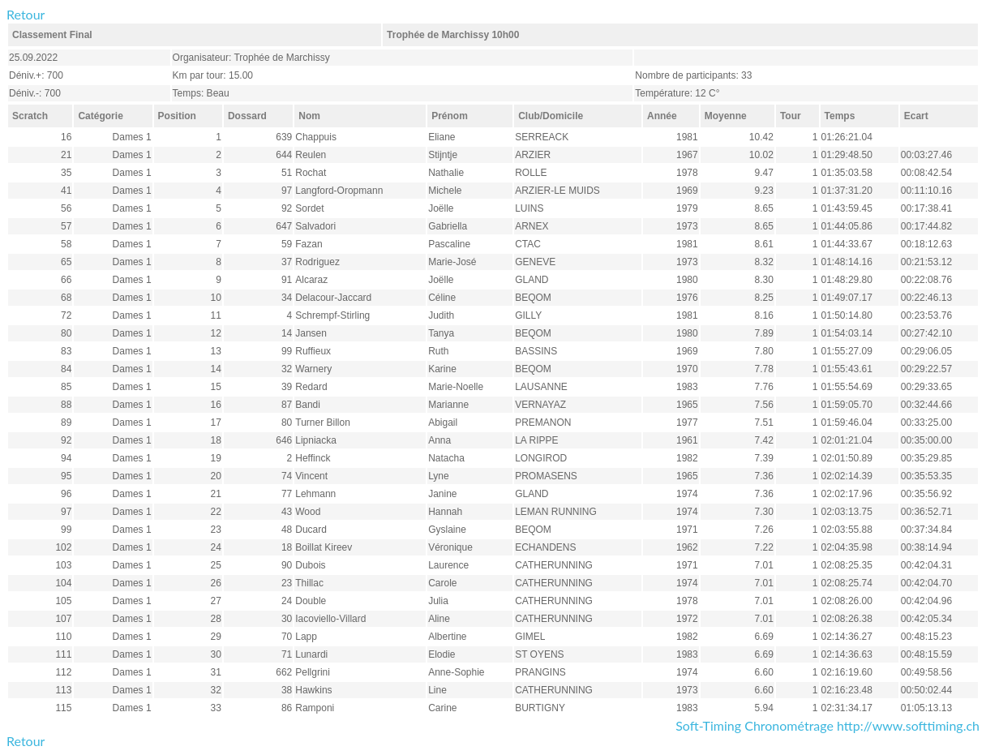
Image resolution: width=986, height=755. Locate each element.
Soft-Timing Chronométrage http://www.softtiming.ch (827, 725)
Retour (25, 14)
